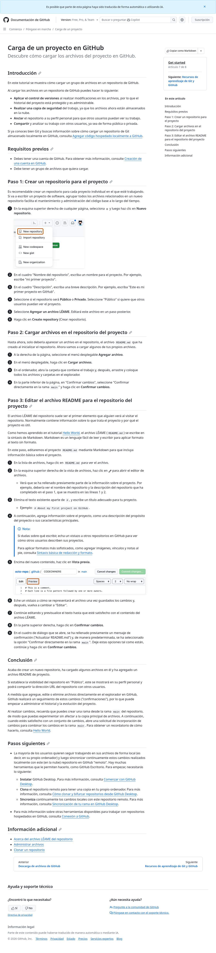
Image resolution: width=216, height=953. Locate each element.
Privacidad (57, 938)
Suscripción (202, 20)
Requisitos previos (30, 149)
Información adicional (35, 829)
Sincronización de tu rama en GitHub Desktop (85, 804)
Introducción (24, 73)
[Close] (205, 6)
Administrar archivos (29, 844)
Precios (82, 938)
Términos (41, 938)
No (29, 908)
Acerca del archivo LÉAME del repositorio (43, 839)
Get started (176, 62)
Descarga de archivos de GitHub (39, 866)
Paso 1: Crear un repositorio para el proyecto (60, 181)
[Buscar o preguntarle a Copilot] (138, 20)
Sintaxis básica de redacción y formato (64, 553)
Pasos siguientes (29, 743)
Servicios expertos (102, 938)
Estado (71, 938)
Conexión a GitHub (75, 816)
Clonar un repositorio (29, 850)
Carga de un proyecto (68, 29)
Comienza (15, 29)
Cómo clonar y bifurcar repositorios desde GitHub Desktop (94, 794)
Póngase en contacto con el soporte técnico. (139, 912)
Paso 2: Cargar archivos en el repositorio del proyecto (70, 332)
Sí (14, 908)
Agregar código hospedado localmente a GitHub (107, 136)
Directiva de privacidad (20, 915)
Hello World (71, 433)
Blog (119, 938)
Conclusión (22, 660)
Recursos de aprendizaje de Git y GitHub (183, 81)
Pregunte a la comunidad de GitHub (134, 907)
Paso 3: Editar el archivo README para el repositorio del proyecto (70, 403)
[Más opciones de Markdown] (201, 51)
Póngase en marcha (38, 29)
